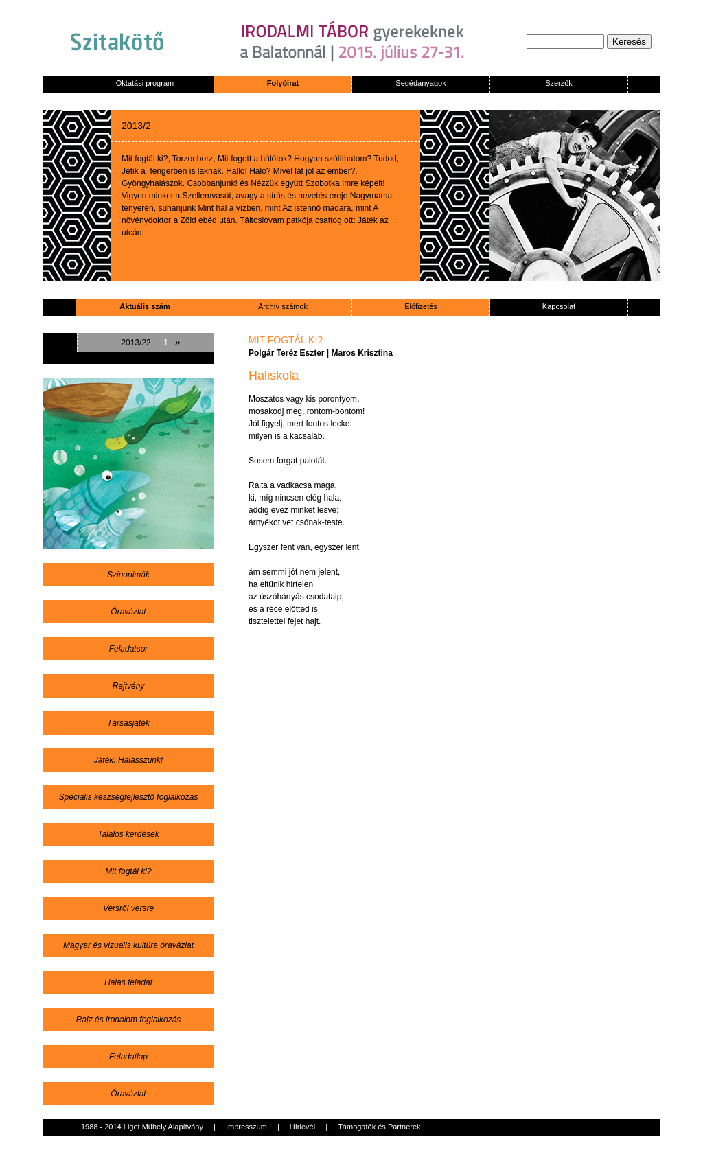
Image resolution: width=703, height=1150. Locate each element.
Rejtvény (129, 686)
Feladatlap (128, 1056)
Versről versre (128, 908)
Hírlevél (302, 1127)
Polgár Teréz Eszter (286, 353)
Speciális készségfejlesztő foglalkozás (128, 797)
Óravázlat (128, 612)
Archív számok (283, 306)
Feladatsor (128, 649)
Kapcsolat (558, 306)
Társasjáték (128, 723)
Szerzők (559, 83)
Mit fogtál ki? (128, 871)
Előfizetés (420, 306)
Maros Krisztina (362, 353)
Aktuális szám (144, 306)
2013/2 (136, 125)
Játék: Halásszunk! (128, 760)
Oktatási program (145, 83)
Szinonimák (128, 574)
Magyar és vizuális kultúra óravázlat (128, 945)
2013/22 (135, 342)
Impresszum (246, 1127)
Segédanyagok (420, 83)
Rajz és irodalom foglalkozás (128, 1019)
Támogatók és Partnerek (379, 1127)
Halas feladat (128, 982)
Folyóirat (283, 83)
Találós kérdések (128, 834)
